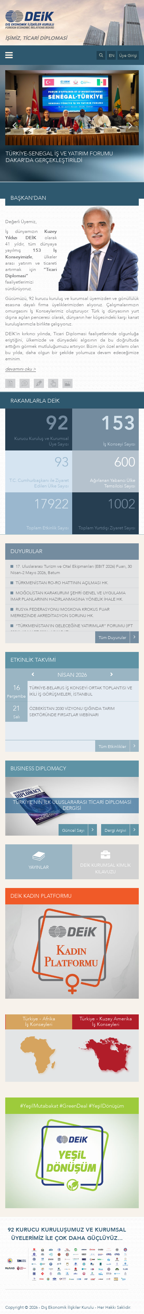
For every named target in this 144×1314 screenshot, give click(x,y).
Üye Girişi (128, 55)
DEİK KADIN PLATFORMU (40, 896)
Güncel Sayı (73, 830)
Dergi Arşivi (115, 830)
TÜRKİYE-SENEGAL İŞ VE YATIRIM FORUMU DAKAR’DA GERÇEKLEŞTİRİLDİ (59, 157)
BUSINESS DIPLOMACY (38, 768)
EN (111, 55)
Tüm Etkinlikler (112, 746)
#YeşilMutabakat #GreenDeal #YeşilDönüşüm (72, 1105)
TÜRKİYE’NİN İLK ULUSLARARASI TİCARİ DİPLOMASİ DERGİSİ (72, 805)
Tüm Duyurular (112, 637)
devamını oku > (20, 369)
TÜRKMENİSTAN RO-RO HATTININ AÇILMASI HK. (62, 583)
